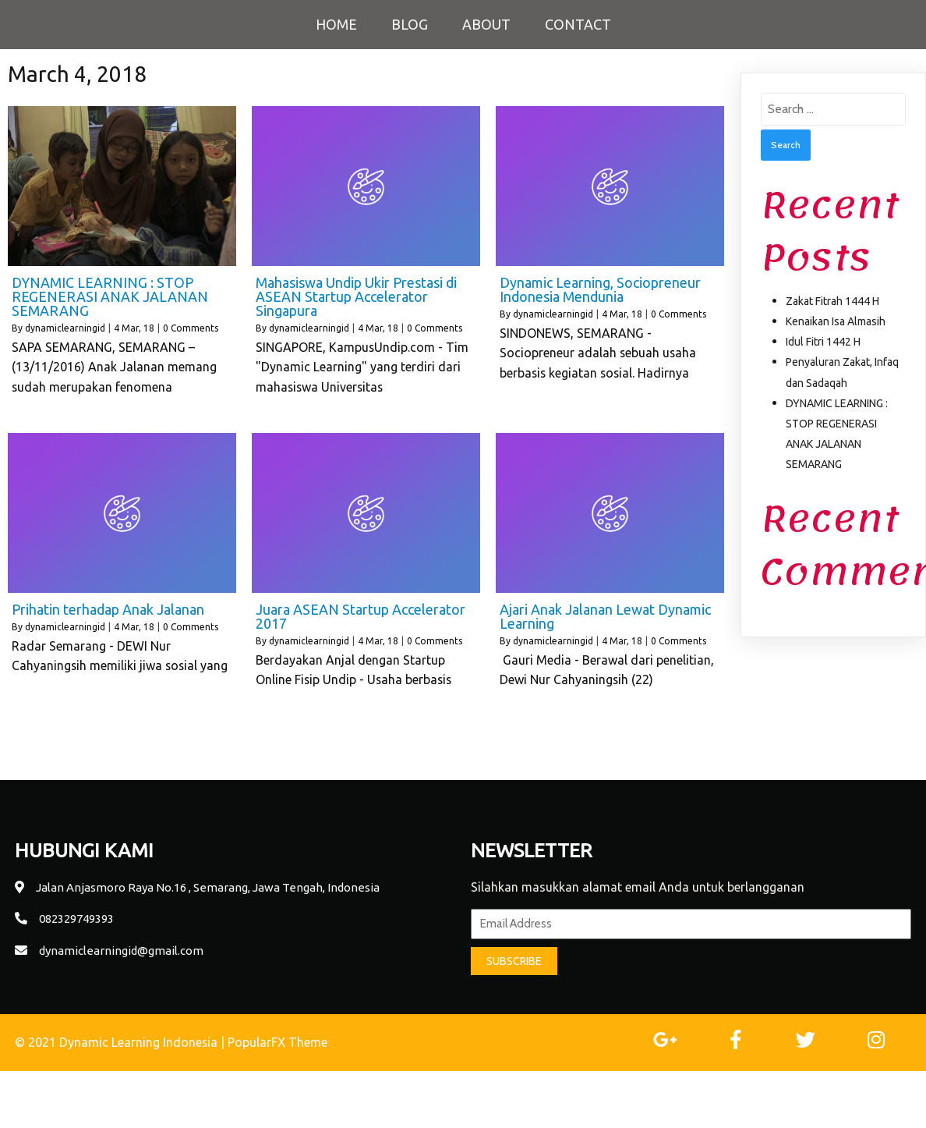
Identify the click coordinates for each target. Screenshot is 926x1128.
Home (336, 24)
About (486, 24)
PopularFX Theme (278, 1042)
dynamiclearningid (65, 328)
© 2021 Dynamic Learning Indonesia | (121, 1042)
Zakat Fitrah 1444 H (832, 301)
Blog (409, 24)
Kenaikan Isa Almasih (835, 321)
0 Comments (190, 328)
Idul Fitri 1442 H (823, 341)
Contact (578, 24)
